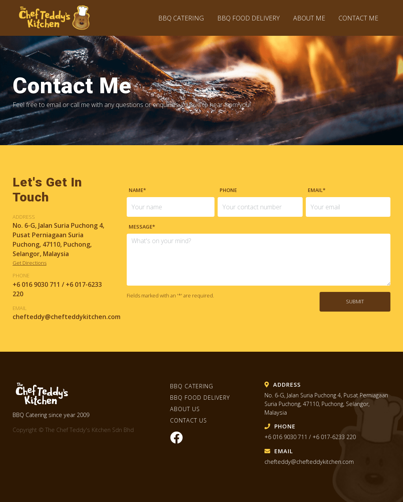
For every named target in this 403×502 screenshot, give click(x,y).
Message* (142, 226)
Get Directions (29, 262)
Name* (137, 190)
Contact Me (358, 18)
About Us (185, 409)
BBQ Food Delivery (249, 18)
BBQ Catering (181, 18)
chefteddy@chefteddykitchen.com (309, 461)
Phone (228, 190)
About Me (309, 18)
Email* (316, 190)
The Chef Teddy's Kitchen (58, 18)
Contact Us (188, 420)
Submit (355, 301)
